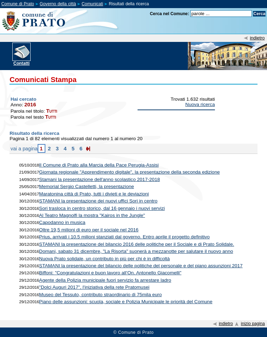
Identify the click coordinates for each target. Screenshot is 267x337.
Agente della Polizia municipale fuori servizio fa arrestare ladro (105, 280)
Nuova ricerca (200, 104)
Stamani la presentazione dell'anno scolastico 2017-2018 (99, 179)
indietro (257, 37)
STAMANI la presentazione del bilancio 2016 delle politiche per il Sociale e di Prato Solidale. (136, 244)
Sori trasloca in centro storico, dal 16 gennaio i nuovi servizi (102, 208)
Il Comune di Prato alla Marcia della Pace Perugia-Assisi (99, 165)
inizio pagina (253, 323)
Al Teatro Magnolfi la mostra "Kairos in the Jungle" (92, 215)
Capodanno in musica (62, 222)
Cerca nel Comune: (169, 13)
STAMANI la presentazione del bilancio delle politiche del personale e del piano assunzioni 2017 (141, 265)
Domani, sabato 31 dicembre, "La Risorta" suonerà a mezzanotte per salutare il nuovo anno (136, 251)
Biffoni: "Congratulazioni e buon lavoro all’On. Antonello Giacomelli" (110, 272)
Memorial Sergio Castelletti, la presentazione (86, 186)
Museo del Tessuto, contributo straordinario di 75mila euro (100, 294)
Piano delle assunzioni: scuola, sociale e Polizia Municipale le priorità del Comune (125, 301)
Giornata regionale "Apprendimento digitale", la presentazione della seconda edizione (129, 172)
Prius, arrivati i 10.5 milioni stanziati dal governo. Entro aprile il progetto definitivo (124, 236)
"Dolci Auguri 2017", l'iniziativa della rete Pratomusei (94, 287)
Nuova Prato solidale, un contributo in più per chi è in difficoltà (104, 258)
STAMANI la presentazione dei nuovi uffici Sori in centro (98, 201)
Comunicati (92, 3)
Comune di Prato (17, 3)
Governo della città (58, 3)
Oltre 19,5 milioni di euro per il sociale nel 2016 (89, 229)
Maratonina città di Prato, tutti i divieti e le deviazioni (94, 193)
